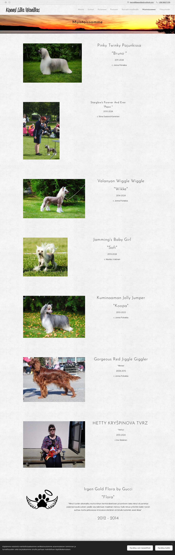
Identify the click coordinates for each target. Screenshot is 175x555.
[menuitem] (147, 10)
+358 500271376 (164, 2)
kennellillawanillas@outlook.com (142, 2)
